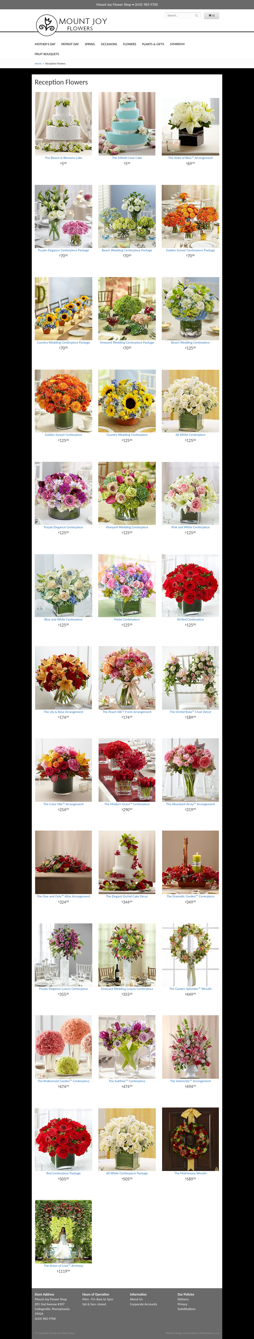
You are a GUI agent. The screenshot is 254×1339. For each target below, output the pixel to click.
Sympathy (177, 44)
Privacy (182, 1304)
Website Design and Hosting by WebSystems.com (192, 1333)
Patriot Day (70, 44)
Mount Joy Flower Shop (71, 25)
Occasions (109, 44)
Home (38, 63)
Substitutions (186, 1309)
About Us (136, 1299)
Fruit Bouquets (47, 54)
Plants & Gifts (153, 44)
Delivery (183, 1299)
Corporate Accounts (143, 1304)
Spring (90, 44)
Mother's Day (45, 44)
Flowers (129, 44)
